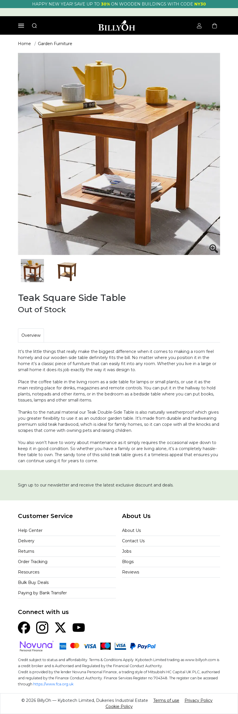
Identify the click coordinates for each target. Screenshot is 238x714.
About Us (131, 530)
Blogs (128, 561)
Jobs (126, 551)
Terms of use (166, 700)
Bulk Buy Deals (33, 582)
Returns (26, 551)
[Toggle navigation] (21, 25)
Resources (28, 572)
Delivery (26, 540)
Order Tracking (32, 561)
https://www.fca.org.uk (53, 684)
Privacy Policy (199, 700)
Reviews (130, 572)
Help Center (30, 530)
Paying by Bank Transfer (42, 592)
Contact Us (133, 540)
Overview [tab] (30, 335)
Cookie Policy (119, 706)
